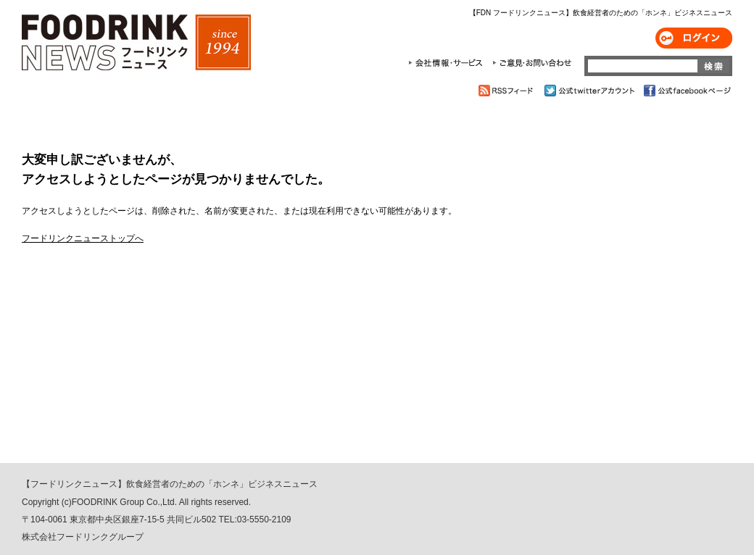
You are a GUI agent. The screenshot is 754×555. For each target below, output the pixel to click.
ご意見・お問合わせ (531, 63)
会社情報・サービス (448, 63)
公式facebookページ (686, 90)
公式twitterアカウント (590, 90)
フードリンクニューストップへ (83, 238)
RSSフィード (508, 90)
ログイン (693, 38)
